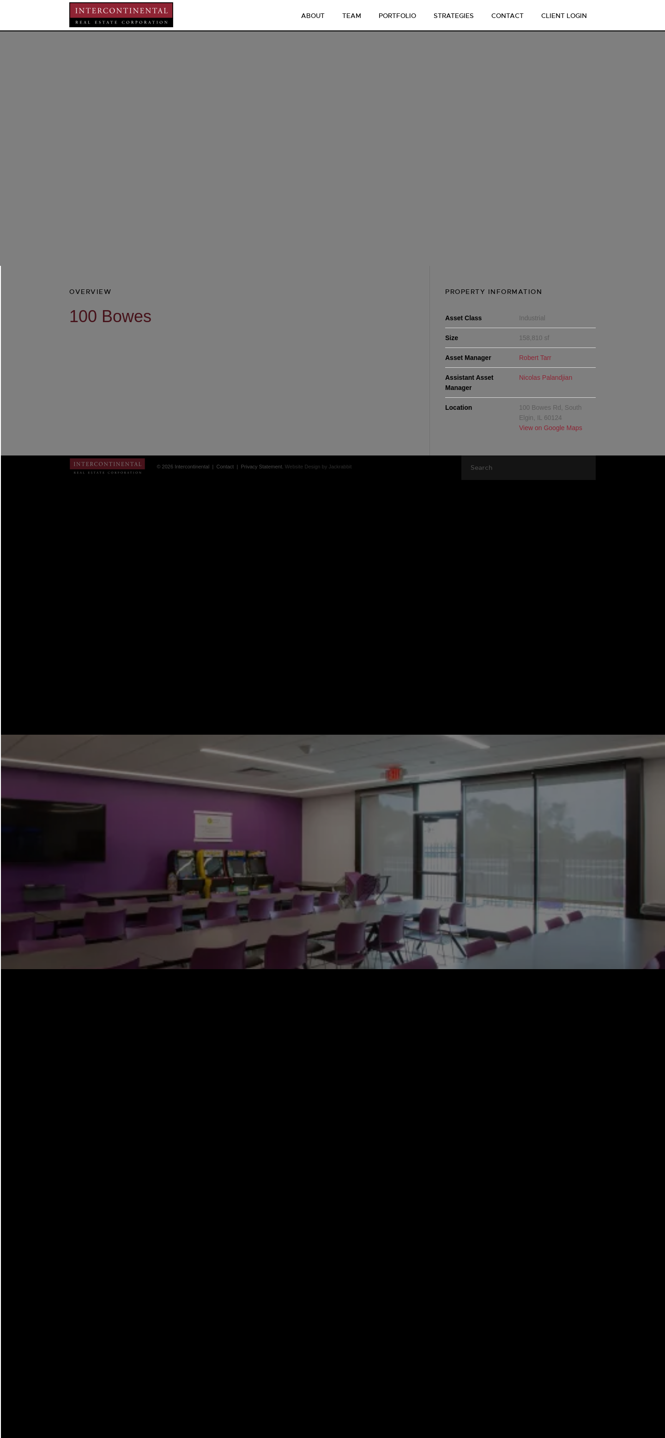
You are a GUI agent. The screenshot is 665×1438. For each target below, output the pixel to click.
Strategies (454, 16)
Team (351, 16)
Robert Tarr (535, 357)
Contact (507, 16)
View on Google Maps (550, 427)
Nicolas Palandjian (545, 377)
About (313, 16)
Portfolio (397, 16)
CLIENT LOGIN (564, 16)
